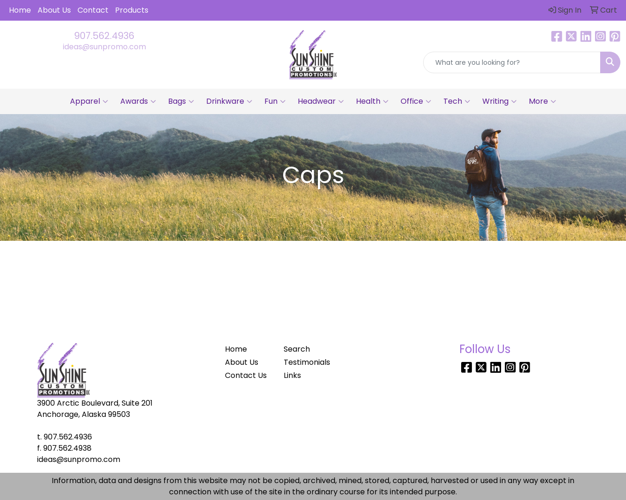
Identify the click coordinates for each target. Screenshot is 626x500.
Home (20, 10)
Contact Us (246, 375)
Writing (499, 101)
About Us (54, 10)
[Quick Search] (512, 62)
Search (297, 349)
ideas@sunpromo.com (104, 46)
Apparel (89, 101)
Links (292, 375)
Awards (138, 101)
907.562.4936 (104, 35)
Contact (92, 10)
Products (131, 10)
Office (416, 101)
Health (372, 101)
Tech (456, 101)
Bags (181, 101)
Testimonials (307, 362)
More (542, 101)
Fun (275, 101)
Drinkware (229, 101)
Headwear (321, 101)
